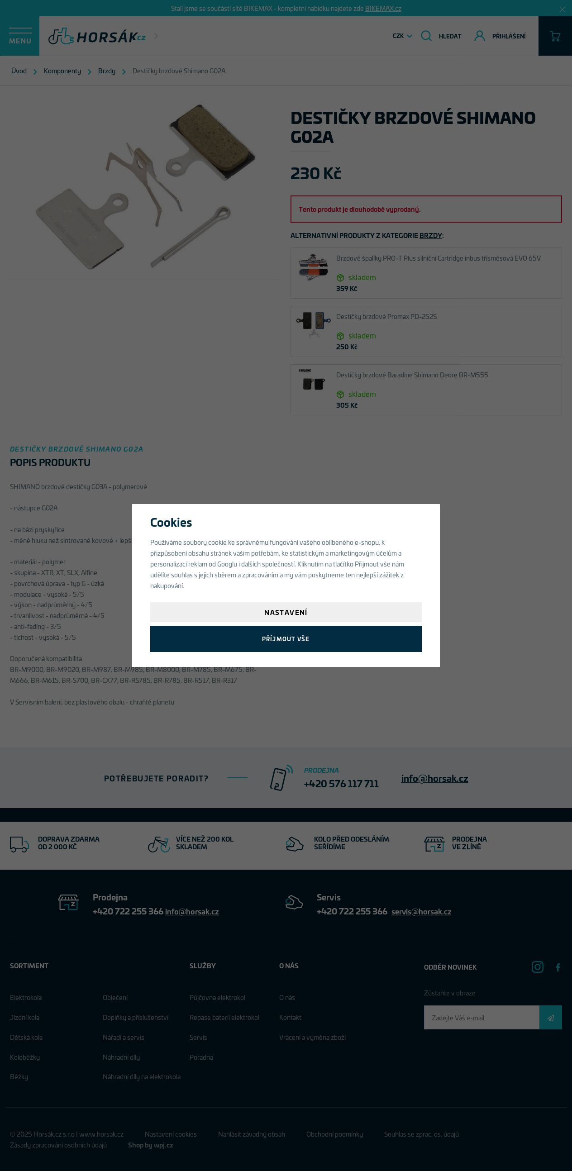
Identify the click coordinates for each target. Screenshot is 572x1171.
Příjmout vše (286, 638)
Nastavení (286, 612)
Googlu (227, 563)
